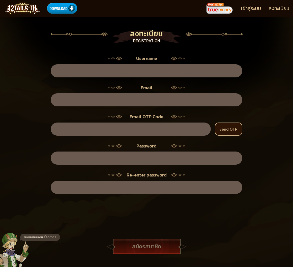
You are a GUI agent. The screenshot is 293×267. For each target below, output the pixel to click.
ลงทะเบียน (279, 8)
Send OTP (228, 129)
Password (146, 146)
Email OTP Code (146, 117)
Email (147, 88)
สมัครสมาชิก (146, 246)
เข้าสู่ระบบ (251, 8)
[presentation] (146, 211)
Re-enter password (147, 175)
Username (146, 58)
